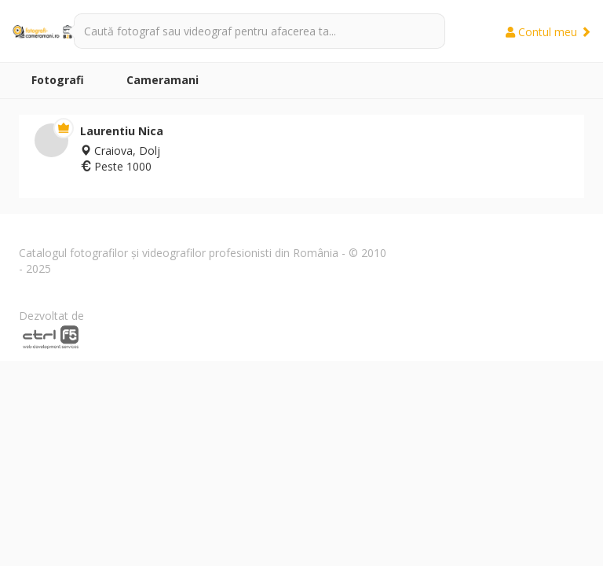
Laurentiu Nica (121, 130)
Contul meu (548, 31)
